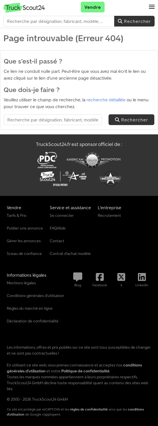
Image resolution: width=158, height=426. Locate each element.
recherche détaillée (105, 99)
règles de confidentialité (89, 409)
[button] (152, 7)
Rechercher (134, 21)
